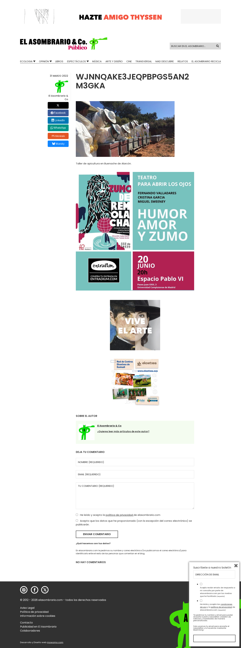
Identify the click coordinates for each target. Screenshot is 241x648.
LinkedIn (60, 120)
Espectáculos (76, 61)
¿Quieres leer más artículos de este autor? (123, 431)
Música (97, 61)
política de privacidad (120, 515)
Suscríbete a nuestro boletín (212, 567)
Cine (129, 61)
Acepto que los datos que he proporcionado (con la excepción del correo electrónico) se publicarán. (134, 522)
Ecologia (26, 61)
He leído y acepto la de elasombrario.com (118, 515)
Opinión (44, 61)
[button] (63, 43)
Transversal (143, 61)
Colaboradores (30, 631)
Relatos (183, 61)
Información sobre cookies (37, 616)
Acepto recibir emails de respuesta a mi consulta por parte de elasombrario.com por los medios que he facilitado (217, 591)
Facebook (60, 112)
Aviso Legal (27, 608)
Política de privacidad (34, 612)
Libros (59, 61)
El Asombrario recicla (206, 61)
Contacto (26, 623)
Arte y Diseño (114, 61)
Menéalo (58, 136)
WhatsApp (60, 127)
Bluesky (58, 143)
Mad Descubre (164, 61)
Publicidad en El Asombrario (38, 627)
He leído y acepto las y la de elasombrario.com (217, 607)
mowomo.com (55, 642)
